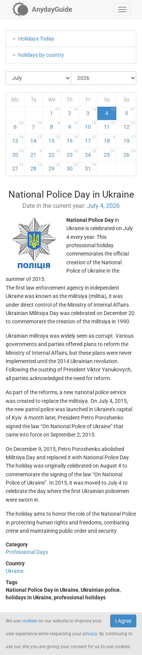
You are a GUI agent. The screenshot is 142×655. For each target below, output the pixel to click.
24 (90, 153)
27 (17, 167)
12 (129, 125)
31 (90, 167)
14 (36, 139)
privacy (90, 633)
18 (109, 139)
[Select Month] (38, 78)
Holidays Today (36, 39)
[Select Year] (103, 78)
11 (109, 125)
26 (129, 153)
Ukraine (14, 571)
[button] (122, 9)
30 (72, 167)
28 (36, 167)
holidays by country (41, 55)
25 (109, 153)
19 (129, 139)
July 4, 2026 (103, 205)
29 (54, 167)
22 (54, 153)
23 (72, 153)
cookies (29, 621)
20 (17, 153)
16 (72, 139)
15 (54, 139)
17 (90, 139)
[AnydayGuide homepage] (42, 9)
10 (90, 125)
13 (17, 139)
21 (36, 153)
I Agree (123, 621)
